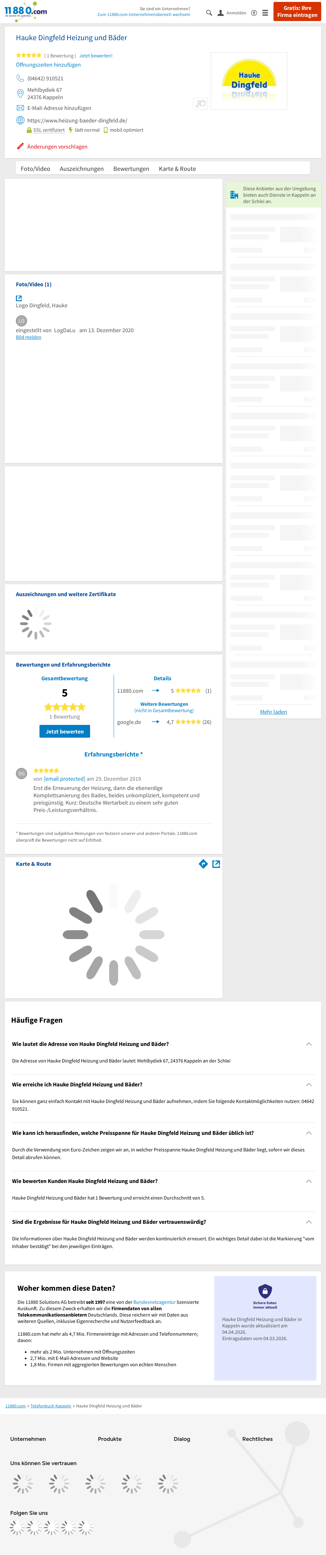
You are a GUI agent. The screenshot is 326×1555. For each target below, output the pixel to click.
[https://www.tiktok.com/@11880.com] (52, 1528)
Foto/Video (35, 168)
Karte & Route (177, 168)
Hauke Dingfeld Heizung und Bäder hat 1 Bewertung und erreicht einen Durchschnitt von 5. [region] (108, 1197)
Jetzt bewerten (65, 731)
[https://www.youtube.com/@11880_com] (86, 1528)
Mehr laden (273, 711)
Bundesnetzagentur (154, 1302)
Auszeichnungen (82, 168)
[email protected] (64, 778)
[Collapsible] (309, 1044)
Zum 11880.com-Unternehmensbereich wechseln (143, 14)
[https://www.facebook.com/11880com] (17, 1528)
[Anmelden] (234, 12)
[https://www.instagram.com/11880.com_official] (34, 1528)
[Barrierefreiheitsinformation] (256, 12)
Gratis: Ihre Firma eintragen (297, 11)
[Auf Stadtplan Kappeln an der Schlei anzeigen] (216, 863)
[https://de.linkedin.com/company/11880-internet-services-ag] (69, 1528)
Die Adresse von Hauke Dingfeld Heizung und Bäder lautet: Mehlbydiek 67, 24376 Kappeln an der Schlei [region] (121, 1060)
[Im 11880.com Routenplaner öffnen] (203, 863)
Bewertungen (131, 168)
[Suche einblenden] (211, 12)
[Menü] (267, 12)
